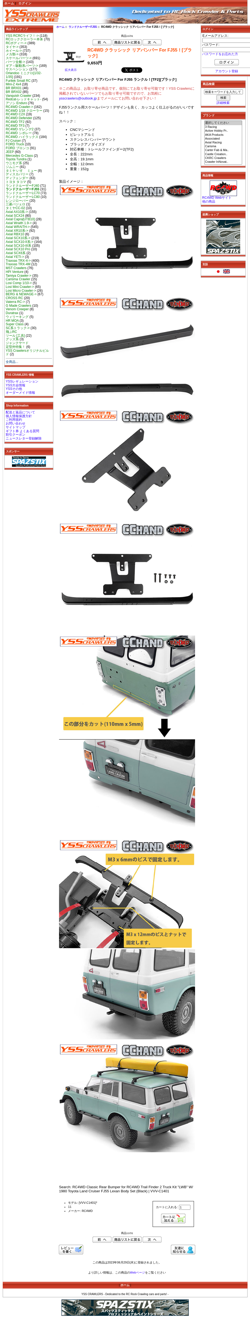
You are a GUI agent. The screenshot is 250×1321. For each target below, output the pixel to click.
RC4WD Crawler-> (19, 107)
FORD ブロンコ (17, 148)
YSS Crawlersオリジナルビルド (27, 352)
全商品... (12, 362)
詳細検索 (223, 103)
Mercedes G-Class (19, 156)
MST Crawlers (16, 268)
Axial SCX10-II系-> (19, 242)
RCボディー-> (16, 43)
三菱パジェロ (15, 204)
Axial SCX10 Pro (18, 249)
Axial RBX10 (15, 234)
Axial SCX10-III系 (18, 246)
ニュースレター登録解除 (24, 438)
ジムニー (12, 167)
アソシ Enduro (16, 103)
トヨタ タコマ (16, 182)
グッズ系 (12, 339)
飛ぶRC (11, 332)
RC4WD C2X (15, 114)
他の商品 (208, 201)
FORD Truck (15, 144)
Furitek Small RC (18, 81)
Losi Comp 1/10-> (19, 283)
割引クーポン (15, 435)
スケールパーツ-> (19, 58)
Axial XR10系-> (17, 231)
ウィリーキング (17, 317)
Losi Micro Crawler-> (21, 291)
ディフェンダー (17, 178)
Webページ (137, 1272)
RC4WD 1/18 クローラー (24, 111)
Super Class (15, 324)
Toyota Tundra (16, 159)
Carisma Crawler (18, 279)
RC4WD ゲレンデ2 (19, 129)
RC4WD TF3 (15, 126)
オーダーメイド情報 (20, 393)
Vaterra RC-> (15, 302)
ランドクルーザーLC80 (23, 197)
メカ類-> (12, 54)
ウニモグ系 (14, 163)
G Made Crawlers (18, 306)
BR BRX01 (13, 88)
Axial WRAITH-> (18, 227)
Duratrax (12, 313)
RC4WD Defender (19, 118)
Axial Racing (223, 143)
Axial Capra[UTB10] (20, 219)
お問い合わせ (15, 423)
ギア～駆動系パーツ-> (22, 66)
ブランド (209, 115)
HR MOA (12, 321)
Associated (223, 139)
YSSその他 (14, 389)
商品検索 (209, 84)
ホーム (9, 3)
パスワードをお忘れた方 (220, 54)
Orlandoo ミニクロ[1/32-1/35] (24, 75)
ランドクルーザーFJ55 (83, 26)
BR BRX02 (13, 92)
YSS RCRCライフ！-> (22, 36)
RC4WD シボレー (19, 133)
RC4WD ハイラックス (22, 137)
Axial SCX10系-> (18, 238)
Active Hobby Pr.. (223, 131)
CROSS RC (14, 298)
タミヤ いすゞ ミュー (21, 171)
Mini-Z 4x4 (13, 84)
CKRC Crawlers (223, 158)
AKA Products (223, 135)
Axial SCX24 (15, 216)
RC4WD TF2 (15, 122)
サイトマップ (15, 427)
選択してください (223, 123)
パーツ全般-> (15, 62)
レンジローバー (17, 201)
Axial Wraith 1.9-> (19, 223)
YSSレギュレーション (22, 381)
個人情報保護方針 (19, 416)
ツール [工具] (15, 336)
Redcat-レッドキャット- (23, 99)
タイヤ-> (12, 47)
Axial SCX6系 (16, 253)
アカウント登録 (226, 71)
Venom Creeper (17, 309)
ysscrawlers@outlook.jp (78, 98)
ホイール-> (14, 51)
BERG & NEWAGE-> (21, 294)
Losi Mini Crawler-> (20, 287)
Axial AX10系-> (17, 212)
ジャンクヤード (17, 343)
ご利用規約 (14, 420)
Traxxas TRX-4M (18, 264)
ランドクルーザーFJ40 (22, 186)
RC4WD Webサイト (217, 198)
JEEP (10, 152)
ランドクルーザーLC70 (23, 193)
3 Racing (223, 127)
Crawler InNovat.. (223, 162)
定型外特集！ (15, 347)
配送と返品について (20, 412)
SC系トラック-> (18, 328)
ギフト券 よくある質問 (22, 431)
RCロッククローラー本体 (24, 39)
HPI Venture (14, 272)
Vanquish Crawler (19, 96)
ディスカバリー (17, 174)
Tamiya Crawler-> (18, 276)
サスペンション (17, 69)
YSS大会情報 (15, 385)
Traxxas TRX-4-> (18, 261)
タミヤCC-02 (15, 208)
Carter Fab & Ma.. (223, 150)
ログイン (25, 3)
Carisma (223, 146)
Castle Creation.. (223, 154)
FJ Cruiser (13, 141)
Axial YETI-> (15, 257)
